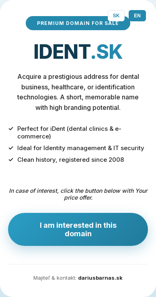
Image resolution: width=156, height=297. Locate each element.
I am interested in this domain (78, 229)
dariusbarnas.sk (100, 277)
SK (116, 16)
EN (137, 16)
